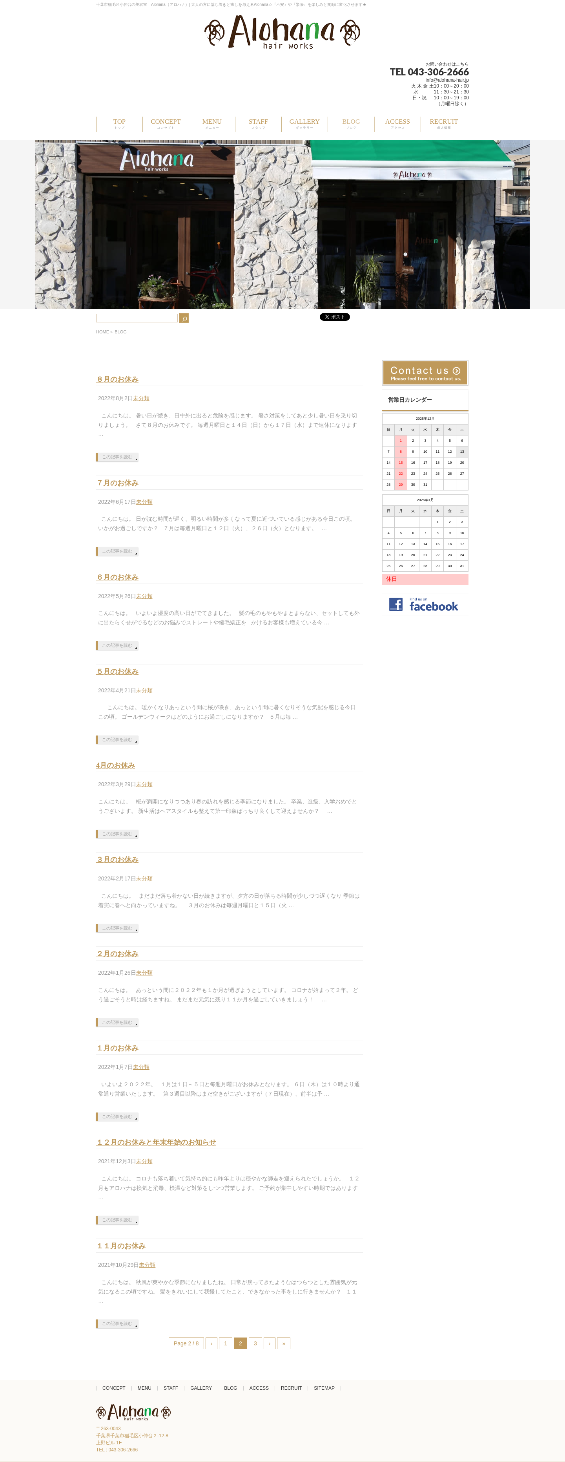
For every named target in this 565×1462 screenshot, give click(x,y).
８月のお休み (117, 379)
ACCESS (259, 1388)
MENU (144, 1388)
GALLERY (201, 1388)
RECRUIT (291, 1388)
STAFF (171, 1388)
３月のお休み (117, 860)
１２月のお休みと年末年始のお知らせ (156, 1142)
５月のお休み (117, 671)
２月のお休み (117, 954)
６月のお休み (117, 577)
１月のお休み (117, 1048)
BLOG (230, 1388)
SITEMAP (324, 1388)
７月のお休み (117, 483)
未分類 (141, 398)
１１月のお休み (121, 1246)
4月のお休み (115, 765)
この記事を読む (117, 456)
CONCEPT (114, 1388)
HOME (102, 331)
